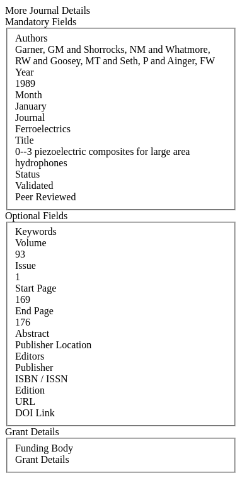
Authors (31, 38)
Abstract (32, 333)
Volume (30, 242)
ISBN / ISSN (41, 378)
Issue (25, 265)
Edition (30, 390)
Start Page (35, 288)
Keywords (36, 231)
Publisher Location (53, 344)
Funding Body (44, 448)
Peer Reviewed (45, 196)
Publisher (34, 367)
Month (28, 94)
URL (25, 401)
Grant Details (42, 459)
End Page (34, 310)
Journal (30, 117)
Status (27, 174)
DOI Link (35, 412)
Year (24, 72)
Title (24, 140)
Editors (29, 356)
